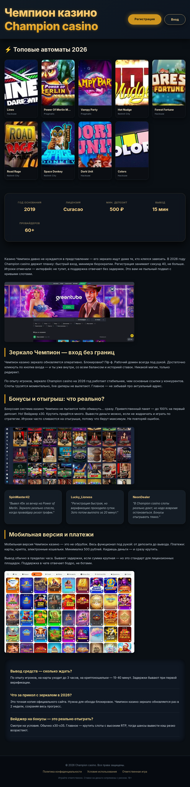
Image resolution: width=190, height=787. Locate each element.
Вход (175, 19)
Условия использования (102, 771)
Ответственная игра (134, 771)
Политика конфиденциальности (62, 771)
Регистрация (145, 19)
